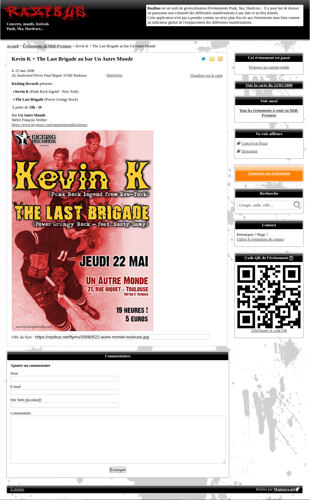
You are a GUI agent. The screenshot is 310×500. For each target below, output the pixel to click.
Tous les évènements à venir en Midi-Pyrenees (269, 112)
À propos (17, 489)
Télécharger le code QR (269, 330)
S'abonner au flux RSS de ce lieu (220, 58)
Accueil (13, 46)
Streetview (114, 75)
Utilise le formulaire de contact (260, 239)
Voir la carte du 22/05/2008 (269, 85)
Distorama (249, 151)
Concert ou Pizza (254, 143)
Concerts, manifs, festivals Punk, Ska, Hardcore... (47, 17)
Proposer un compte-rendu (269, 67)
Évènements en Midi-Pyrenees (47, 46)
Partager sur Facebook (194, 58)
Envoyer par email (211, 58)
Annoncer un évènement (269, 173)
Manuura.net (284, 489)
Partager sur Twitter (203, 58)
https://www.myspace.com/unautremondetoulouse (49, 124)
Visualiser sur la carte (206, 75)
